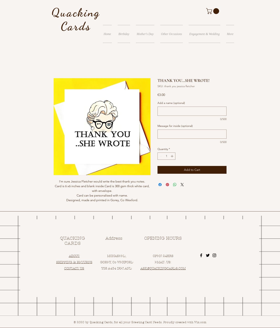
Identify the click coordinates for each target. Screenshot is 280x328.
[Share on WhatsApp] (174, 184)
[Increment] (172, 156)
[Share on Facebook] (160, 184)
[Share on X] (182, 184)
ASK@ (145, 268)
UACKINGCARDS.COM (169, 268)
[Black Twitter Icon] (207, 255)
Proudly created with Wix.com (184, 322)
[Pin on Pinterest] (167, 184)
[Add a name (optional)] (192, 111)
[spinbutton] (166, 156)
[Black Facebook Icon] (201, 255)
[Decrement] (160, 156)
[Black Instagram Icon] (214, 255)
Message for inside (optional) (175, 126)
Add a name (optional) (171, 103)
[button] (213, 11)
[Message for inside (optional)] (192, 134)
